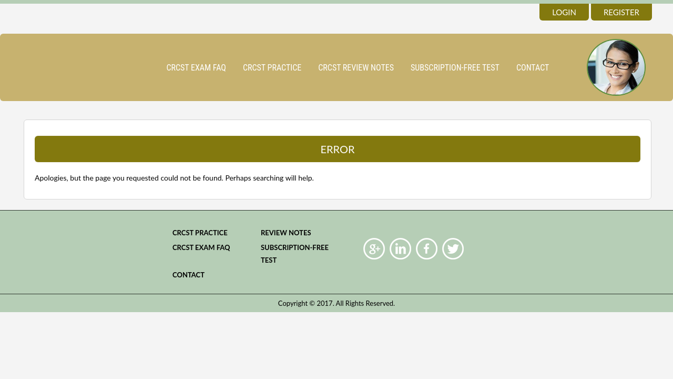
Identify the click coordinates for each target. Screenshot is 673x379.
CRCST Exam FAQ (196, 68)
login (564, 12)
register (621, 12)
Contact (532, 68)
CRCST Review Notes (356, 68)
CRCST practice (272, 68)
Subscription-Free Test (455, 68)
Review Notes (286, 232)
